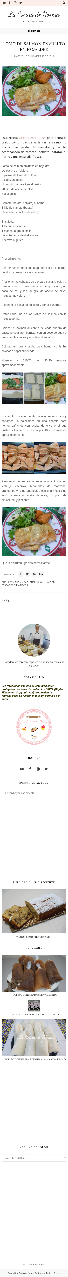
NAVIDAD (50, 582)
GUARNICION (36, 582)
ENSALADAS (21, 582)
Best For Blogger (53, 1273)
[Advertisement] (34, 838)
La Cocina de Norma (34, 14)
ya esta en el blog (32, 138)
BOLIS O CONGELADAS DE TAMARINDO (35, 994)
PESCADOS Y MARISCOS (15, 585)
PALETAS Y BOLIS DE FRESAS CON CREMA (35, 1014)
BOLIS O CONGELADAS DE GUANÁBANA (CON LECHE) (35, 1059)
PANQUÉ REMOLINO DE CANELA (34, 936)
